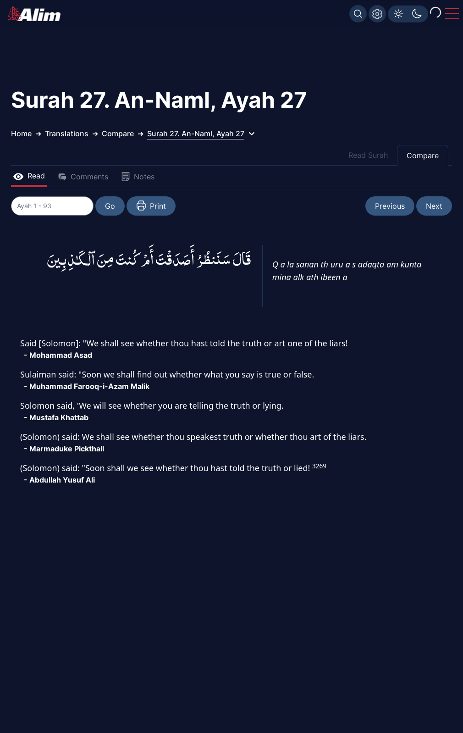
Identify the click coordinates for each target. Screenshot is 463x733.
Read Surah (368, 155)
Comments (83, 176)
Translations (66, 133)
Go (110, 206)
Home (21, 133)
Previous (390, 206)
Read (29, 175)
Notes (137, 176)
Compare (423, 155)
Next (434, 206)
